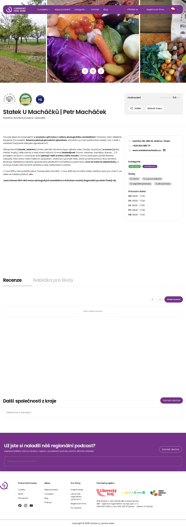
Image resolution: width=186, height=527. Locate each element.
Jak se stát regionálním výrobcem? (76, 497)
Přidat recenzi (173, 299)
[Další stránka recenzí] (160, 299)
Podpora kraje (77, 489)
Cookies (21, 489)
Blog (105, 9)
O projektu (44, 9)
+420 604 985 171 (141, 145)
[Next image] (101, 71)
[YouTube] (31, 505)
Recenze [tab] (12, 280)
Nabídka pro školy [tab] (53, 280)
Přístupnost (23, 498)
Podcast (48, 502)
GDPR (20, 494)
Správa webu (107, 523)
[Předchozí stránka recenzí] (152, 299)
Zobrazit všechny (171, 400)
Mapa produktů (62, 9)
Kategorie (81, 9)
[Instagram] (25, 505)
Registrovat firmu (155, 9)
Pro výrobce (76, 508)
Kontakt (95, 9)
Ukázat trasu (154, 108)
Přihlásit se (132, 9)
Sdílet (135, 108)
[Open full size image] (93, 71)
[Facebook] (20, 505)
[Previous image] (85, 71)
